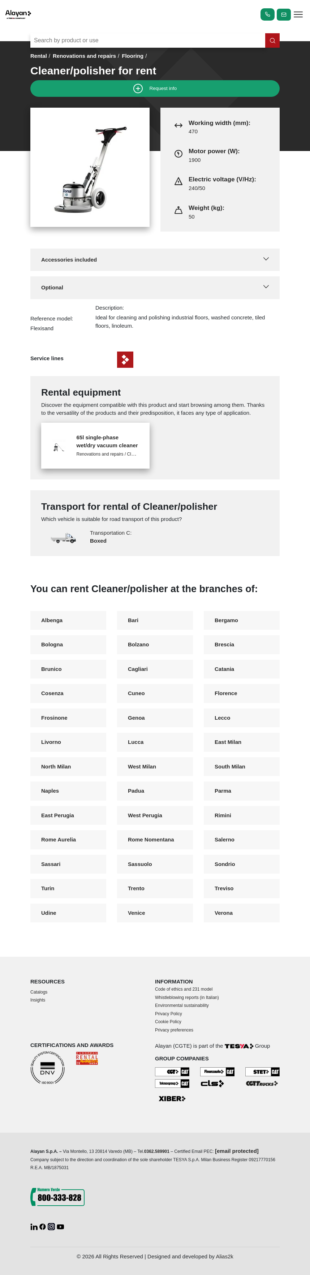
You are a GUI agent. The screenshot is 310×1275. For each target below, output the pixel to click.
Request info (155, 88)
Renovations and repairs (84, 56)
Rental (38, 56)
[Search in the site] (272, 40)
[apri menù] (298, 16)
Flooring (132, 56)
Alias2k (224, 1256)
